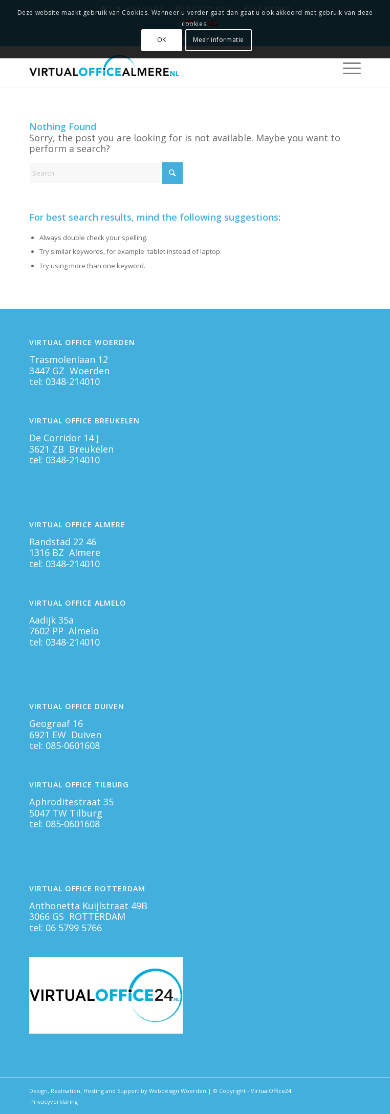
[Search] (106, 173)
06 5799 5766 (74, 928)
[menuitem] (347, 67)
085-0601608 (73, 745)
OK (161, 39)
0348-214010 (73, 381)
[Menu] (347, 67)
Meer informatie (218, 39)
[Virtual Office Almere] (161, 67)
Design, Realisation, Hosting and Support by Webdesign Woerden (117, 1091)
